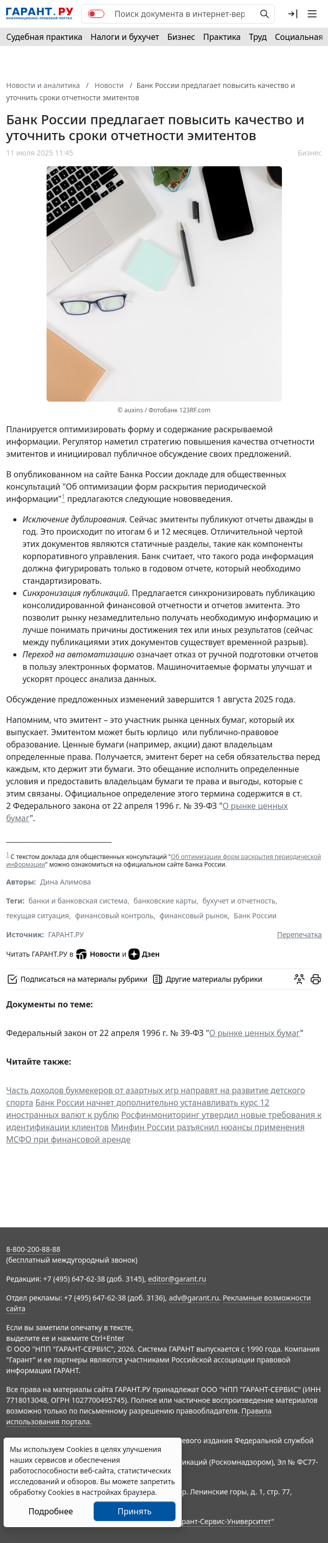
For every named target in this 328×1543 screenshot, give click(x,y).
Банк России (255, 915)
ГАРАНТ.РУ (66, 934)
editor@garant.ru (177, 1279)
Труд (258, 36)
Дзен (144, 954)
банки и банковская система (78, 901)
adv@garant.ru (194, 1298)
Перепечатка (299, 934)
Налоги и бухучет (125, 36)
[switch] (96, 14)
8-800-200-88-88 (33, 1249)
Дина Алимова (65, 882)
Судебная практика (44, 36)
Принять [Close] (135, 1511)
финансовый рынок (194, 915)
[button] (292, 14)
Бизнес (181, 36)
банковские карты (165, 901)
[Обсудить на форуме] (299, 979)
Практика (221, 36)
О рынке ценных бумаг (254, 1033)
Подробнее (50, 1511)
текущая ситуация (37, 915)
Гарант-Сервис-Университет (222, 1521)
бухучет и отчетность (239, 901)
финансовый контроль (114, 915)
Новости (97, 954)
